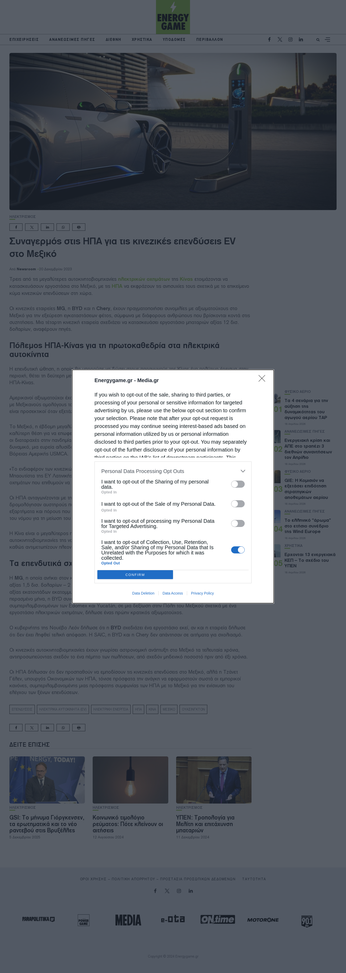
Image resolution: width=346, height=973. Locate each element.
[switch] (238, 484)
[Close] (264, 380)
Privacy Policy (202, 593)
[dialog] (173, 486)
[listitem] (173, 471)
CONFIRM (135, 575)
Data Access (173, 593)
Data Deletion (143, 593)
